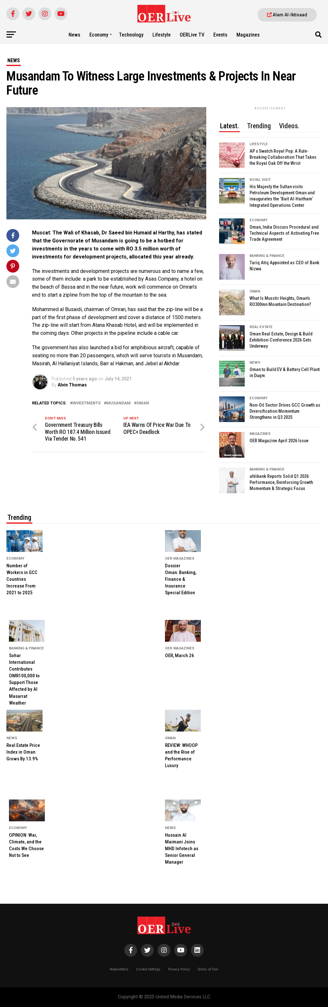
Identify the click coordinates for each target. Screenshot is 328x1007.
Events (220, 35)
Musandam (118, 403)
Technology (131, 35)
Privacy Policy (179, 969)
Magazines (248, 35)
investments (86, 403)
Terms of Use (208, 969)
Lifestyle (161, 35)
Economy (98, 35)
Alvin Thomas (72, 384)
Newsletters (119, 969)
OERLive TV (192, 35)
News (74, 35)
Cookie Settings (148, 969)
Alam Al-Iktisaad (287, 14)
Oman (142, 403)
